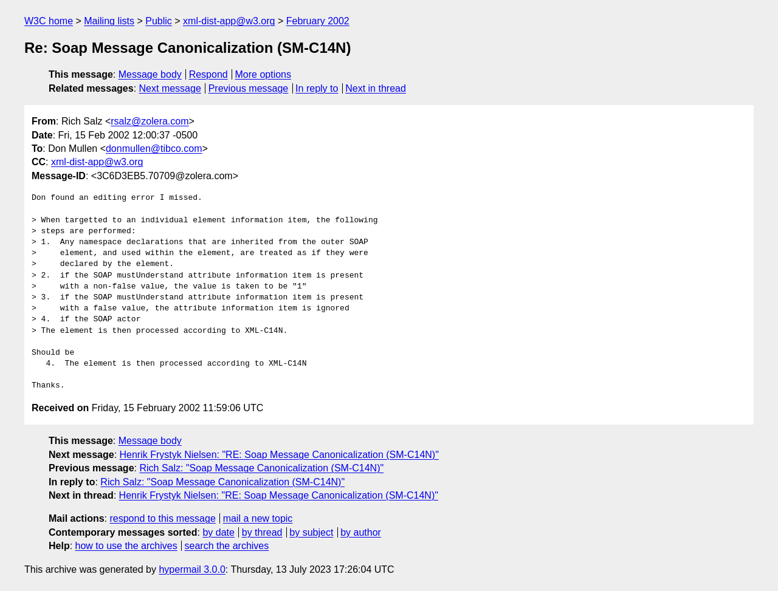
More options (263, 74)
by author (360, 532)
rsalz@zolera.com (149, 121)
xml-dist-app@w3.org (229, 21)
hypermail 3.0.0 (192, 569)
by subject (311, 532)
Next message (170, 88)
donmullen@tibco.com (154, 148)
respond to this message (162, 518)
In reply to (316, 88)
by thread (262, 532)
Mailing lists (109, 21)
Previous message (248, 88)
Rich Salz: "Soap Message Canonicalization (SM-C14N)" (261, 468)
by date (218, 532)
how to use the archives (126, 546)
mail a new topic (258, 518)
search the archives (227, 546)
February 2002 (317, 21)
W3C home (48, 21)
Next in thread (375, 88)
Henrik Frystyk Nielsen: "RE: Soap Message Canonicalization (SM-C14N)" (279, 454)
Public (158, 21)
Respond (208, 74)
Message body (150, 74)
